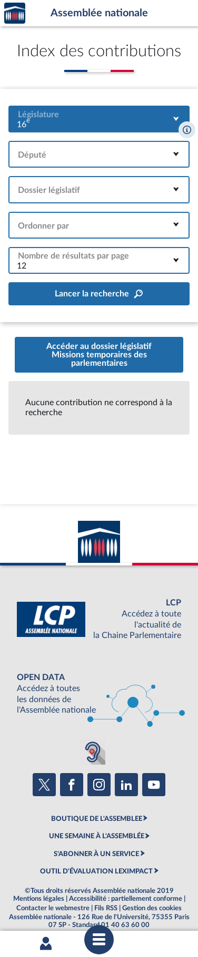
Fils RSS (105, 908)
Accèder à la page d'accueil (14, 13)
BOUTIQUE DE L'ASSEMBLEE (96, 819)
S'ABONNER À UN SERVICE (96, 854)
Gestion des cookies (152, 908)
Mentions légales (38, 899)
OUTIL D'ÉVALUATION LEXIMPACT (96, 871)
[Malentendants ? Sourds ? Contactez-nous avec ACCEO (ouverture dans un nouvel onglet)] (92, 752)
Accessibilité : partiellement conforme (125, 899)
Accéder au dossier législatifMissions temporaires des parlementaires (99, 354)
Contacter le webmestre (53, 908)
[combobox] (99, 119)
